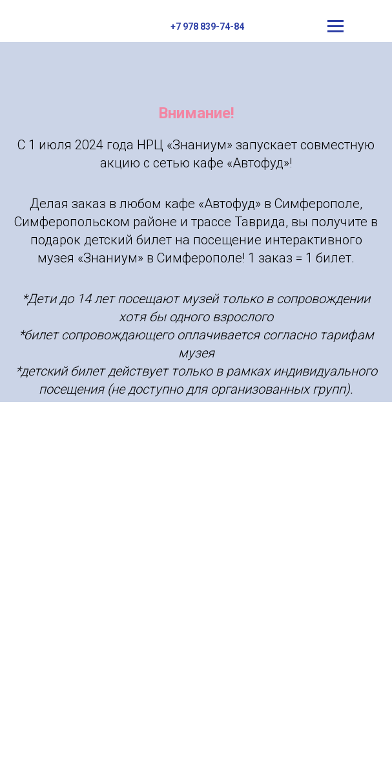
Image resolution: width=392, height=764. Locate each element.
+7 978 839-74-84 (207, 26)
